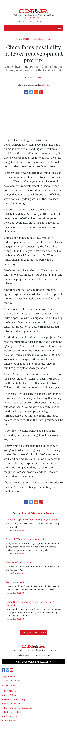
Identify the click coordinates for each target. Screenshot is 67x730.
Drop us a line (8, 676)
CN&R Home (10, 691)
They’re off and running (19, 562)
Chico (18, 39)
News (49, 39)
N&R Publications (12, 703)
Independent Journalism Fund (18, 708)
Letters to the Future (14, 712)
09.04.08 (26, 39)
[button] (59, 28)
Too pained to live (16, 582)
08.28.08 (20, 593)
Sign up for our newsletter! (33, 632)
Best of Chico (10, 695)
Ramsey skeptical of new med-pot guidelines (31, 519)
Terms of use (10, 720)
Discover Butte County (14, 699)
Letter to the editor (11, 680)
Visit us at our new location (33, 662)
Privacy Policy (10, 716)
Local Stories (38, 39)
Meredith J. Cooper (34, 77)
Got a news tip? (9, 685)
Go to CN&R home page (33, 18)
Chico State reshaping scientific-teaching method (30, 603)
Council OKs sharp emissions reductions (29, 539)
